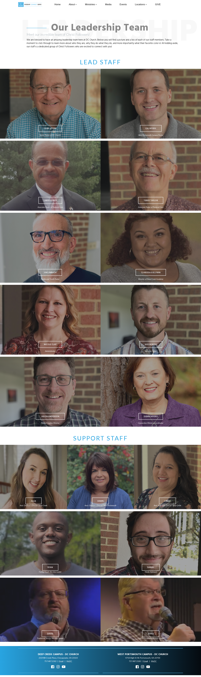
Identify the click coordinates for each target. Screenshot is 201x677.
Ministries (91, 4)
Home (57, 4)
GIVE (158, 4)
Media (108, 4)
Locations (141, 4)
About (73, 4)
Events (123, 4)
